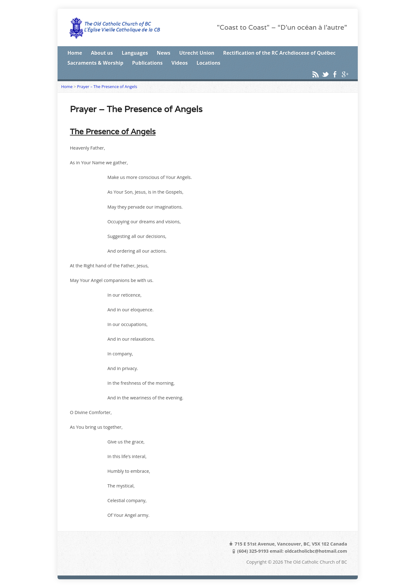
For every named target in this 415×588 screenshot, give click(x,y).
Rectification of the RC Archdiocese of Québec (279, 52)
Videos (179, 62)
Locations (208, 62)
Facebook (334, 74)
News (163, 52)
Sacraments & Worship (96, 62)
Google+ (344, 74)
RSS (315, 74)
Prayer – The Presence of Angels (107, 86)
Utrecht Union (196, 52)
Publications (147, 62)
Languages (135, 52)
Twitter (325, 74)
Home (75, 52)
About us (102, 52)
